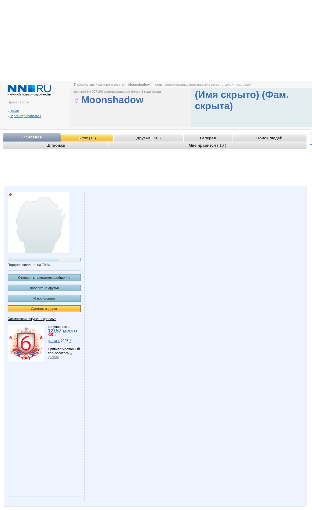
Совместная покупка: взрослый (32, 319)
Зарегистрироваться (25, 116)
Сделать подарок (44, 309)
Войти (14, 111)
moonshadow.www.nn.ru (170, 84)
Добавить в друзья (44, 288)
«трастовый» (242, 84)
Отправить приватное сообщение (44, 277)
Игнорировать (44, 298)
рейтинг (54, 341)
